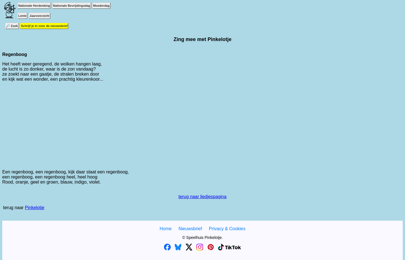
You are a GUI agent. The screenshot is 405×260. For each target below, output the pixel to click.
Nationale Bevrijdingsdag (71, 5)
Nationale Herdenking (34, 5)
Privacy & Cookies (227, 228)
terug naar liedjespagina (203, 196)
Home (165, 228)
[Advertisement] (202, 125)
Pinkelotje (34, 207)
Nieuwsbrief (190, 228)
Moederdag (101, 5)
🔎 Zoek (12, 26)
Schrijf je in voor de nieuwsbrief (44, 26)
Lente (22, 15)
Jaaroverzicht (40, 15)
